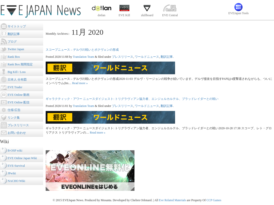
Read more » (80, 83)
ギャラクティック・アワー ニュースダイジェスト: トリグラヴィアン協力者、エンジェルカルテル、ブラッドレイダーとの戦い (132, 99)
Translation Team (83, 57)
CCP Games (214, 200)
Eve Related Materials (172, 200)
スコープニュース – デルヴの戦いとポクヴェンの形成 (82, 49)
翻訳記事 (167, 57)
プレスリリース (122, 57)
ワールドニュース (147, 57)
